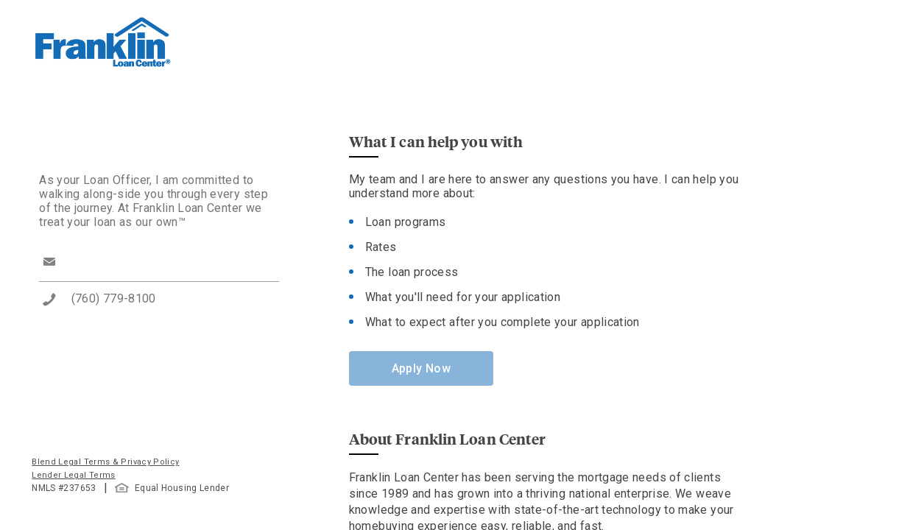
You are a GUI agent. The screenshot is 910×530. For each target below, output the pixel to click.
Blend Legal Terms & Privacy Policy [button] (105, 462)
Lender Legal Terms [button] (73, 475)
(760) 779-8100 (113, 298)
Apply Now (421, 368)
